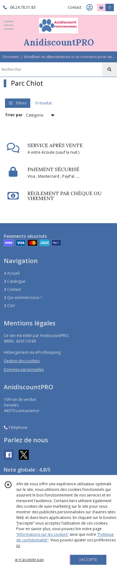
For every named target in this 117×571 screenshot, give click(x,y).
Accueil (12, 273)
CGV (9, 305)
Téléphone (15, 427)
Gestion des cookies (22, 360)
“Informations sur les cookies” (42, 534)
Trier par (14, 115)
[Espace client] (89, 7)
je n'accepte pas (29, 559)
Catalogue (14, 281)
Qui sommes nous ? (23, 297)
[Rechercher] (109, 69)
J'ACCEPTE (88, 559)
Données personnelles (24, 369)
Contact (74, 7)
